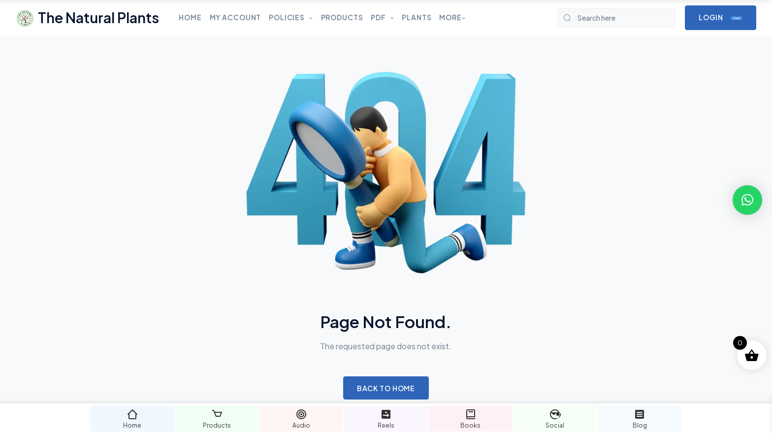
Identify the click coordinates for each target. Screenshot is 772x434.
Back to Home (386, 388)
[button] (747, 200)
